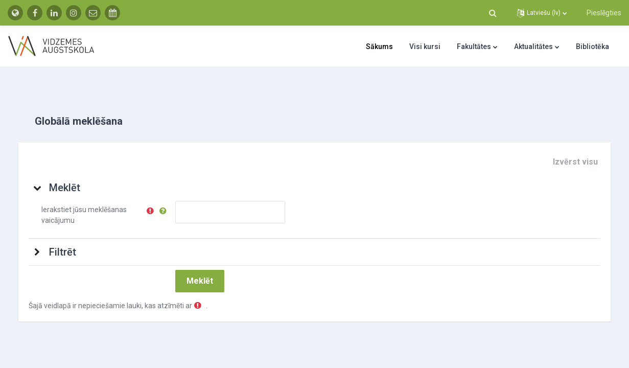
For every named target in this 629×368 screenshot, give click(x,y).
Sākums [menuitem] (379, 46)
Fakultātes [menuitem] (474, 46)
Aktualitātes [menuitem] (533, 46)
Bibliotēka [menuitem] (592, 46)
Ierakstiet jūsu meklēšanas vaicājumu (94, 202)
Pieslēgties (604, 13)
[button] (492, 12)
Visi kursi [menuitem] (424, 46)
